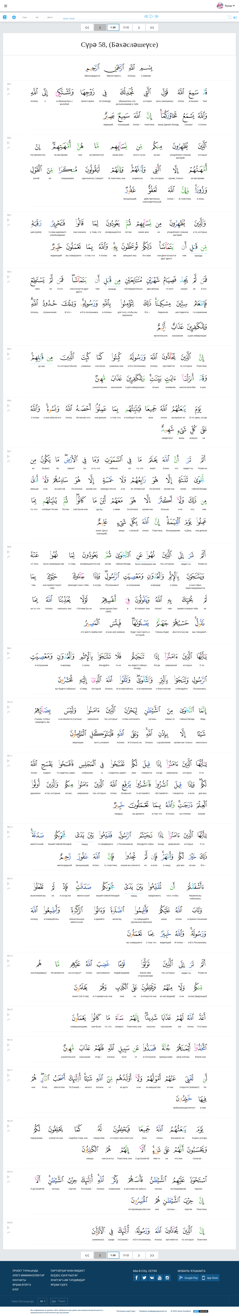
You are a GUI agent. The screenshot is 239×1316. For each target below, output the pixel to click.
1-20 (113, 27)
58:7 (9, 451)
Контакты (19, 1280)
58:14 (10, 955)
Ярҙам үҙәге (59, 1284)
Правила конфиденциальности (153, 1311)
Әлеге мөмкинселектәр (28, 1275)
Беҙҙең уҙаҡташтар (64, 1275)
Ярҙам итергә (22, 1284)
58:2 (9, 137)
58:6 (9, 400)
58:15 (10, 1009)
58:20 (10, 1222)
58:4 (9, 271)
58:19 (10, 1171)
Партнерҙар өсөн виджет (68, 1270)
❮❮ (87, 27)
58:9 (9, 648)
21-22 (126, 27)
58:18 (10, 1120)
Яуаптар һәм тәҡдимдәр (68, 1280)
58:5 (9, 348)
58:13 (10, 878)
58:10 (10, 701)
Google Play (188, 1277)
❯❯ (152, 27)
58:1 (9, 84)
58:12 (10, 826)
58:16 (10, 1039)
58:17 (10, 1070)
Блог (16, 1289)
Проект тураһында (25, 1270)
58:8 (9, 546)
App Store (210, 1277)
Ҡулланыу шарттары (125, 1311)
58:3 (9, 214)
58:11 (10, 755)
